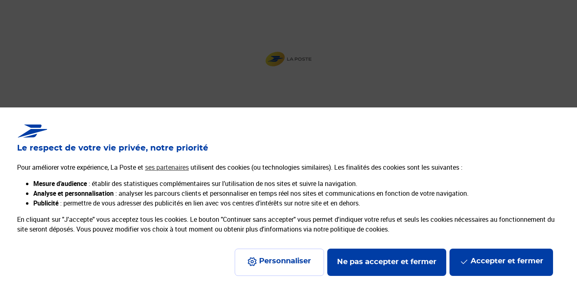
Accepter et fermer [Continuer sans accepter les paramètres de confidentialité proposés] (507, 261)
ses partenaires (167, 167)
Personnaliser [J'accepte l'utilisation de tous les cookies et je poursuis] (285, 261)
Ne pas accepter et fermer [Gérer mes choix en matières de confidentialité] (387, 262)
